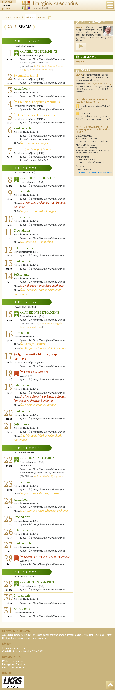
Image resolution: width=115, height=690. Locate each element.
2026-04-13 (7, 5)
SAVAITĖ (18, 17)
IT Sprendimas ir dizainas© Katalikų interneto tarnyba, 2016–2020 (22, 650)
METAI (41, 17)
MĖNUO (30, 17)
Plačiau (79, 61)
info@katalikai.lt (75, 634)
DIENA (7, 17)
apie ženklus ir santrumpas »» (95, 172)
